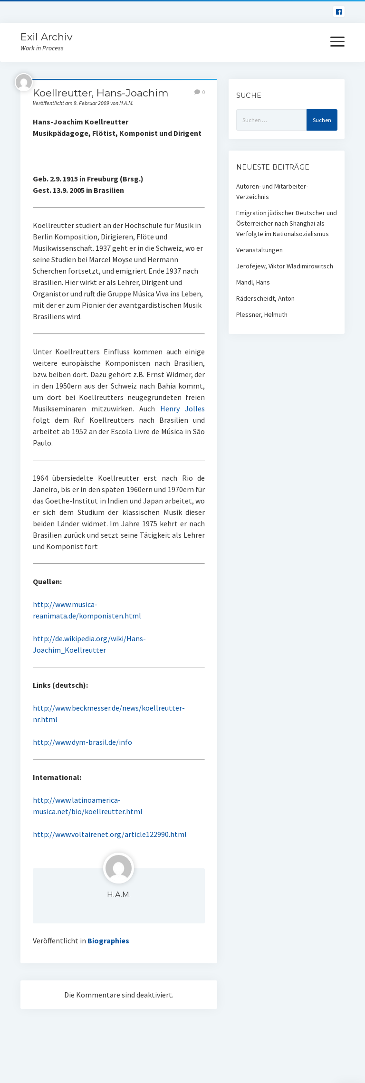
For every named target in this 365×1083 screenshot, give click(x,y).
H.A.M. (119, 894)
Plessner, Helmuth (262, 314)
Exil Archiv (46, 37)
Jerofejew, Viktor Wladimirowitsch (284, 266)
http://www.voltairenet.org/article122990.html (110, 834)
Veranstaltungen (259, 250)
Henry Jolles (182, 408)
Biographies (108, 940)
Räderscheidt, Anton (265, 298)
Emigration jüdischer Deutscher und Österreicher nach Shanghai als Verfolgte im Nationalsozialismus (286, 223)
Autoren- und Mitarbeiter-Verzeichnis (272, 191)
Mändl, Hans (253, 282)
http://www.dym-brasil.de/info (82, 742)
